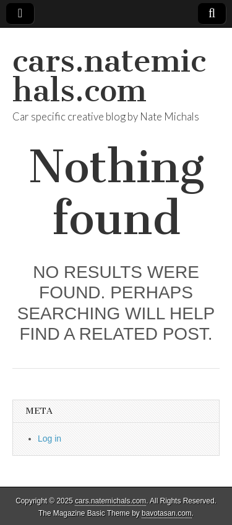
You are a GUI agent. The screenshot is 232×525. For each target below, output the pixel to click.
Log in (49, 438)
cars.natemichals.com (109, 75)
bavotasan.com (167, 513)
